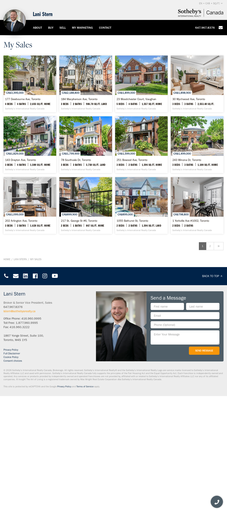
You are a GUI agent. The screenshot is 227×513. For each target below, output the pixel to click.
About (37, 27)
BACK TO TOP (213, 393)
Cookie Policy (10, 474)
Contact (105, 27)
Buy (50, 27)
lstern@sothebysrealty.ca (19, 428)
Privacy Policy (10, 466)
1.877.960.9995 (27, 440)
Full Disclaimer (11, 470)
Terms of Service (85, 503)
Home (6, 376)
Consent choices (12, 477)
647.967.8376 (205, 27)
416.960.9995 (31, 435)
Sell (63, 27)
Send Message (204, 467)
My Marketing (82, 27)
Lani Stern (20, 376)
